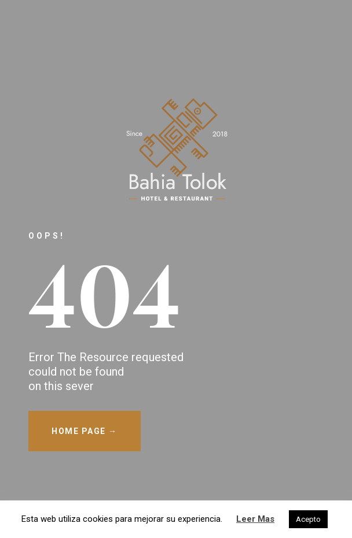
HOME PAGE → (85, 431)
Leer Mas (255, 519)
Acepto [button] (308, 519)
